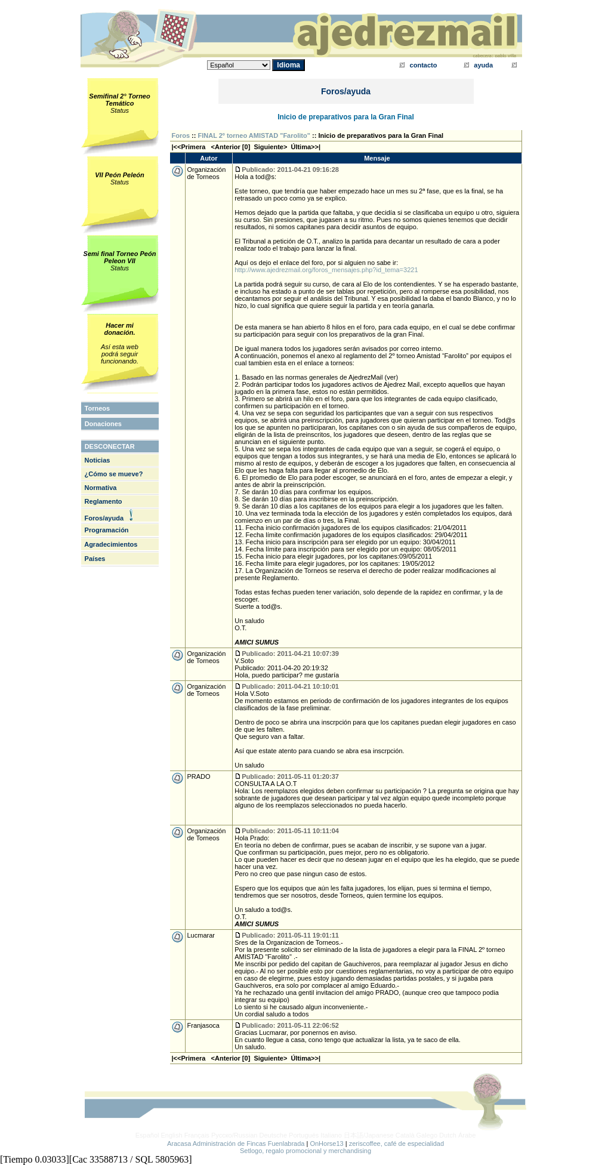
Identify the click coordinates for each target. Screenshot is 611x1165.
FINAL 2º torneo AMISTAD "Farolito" (254, 135)
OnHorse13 (326, 1143)
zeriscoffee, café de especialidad (396, 1143)
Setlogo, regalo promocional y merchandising (305, 1150)
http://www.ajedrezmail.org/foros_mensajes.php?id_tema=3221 (326, 269)
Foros (181, 135)
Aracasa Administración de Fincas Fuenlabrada (236, 1143)
